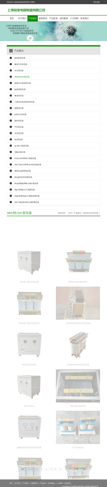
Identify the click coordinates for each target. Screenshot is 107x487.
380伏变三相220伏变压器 (29, 335)
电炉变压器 (19, 121)
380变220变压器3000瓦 (77, 293)
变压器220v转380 (29, 376)
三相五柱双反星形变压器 (24, 102)
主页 (70, 213)
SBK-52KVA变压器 (77, 418)
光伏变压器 (19, 133)
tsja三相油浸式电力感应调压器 (26, 202)
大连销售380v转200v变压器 (78, 376)
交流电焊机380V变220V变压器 (77, 335)
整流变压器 (19, 96)
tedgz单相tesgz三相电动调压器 (27, 196)
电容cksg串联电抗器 (22, 171)
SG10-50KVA (29, 418)
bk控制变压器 (19, 58)
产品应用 (53, 18)
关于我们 (22, 18)
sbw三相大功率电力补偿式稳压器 (27, 165)
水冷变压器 (19, 70)
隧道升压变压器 (20, 64)
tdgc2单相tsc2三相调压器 (24, 190)
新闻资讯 (43, 18)
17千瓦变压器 (77, 459)
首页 (12, 18)
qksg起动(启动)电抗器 (23, 177)
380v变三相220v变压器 (29, 293)
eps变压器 (18, 139)
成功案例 (64, 18)
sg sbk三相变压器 (21, 146)
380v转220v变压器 (22, 77)
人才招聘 (74, 18)
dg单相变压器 (20, 89)
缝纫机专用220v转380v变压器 (29, 459)
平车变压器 (19, 127)
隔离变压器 (19, 108)
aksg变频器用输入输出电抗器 (26, 183)
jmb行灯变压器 (20, 114)
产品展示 (32, 18)
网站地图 (96, 2)
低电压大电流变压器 (22, 83)
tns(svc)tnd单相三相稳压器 (25, 158)
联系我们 (84, 18)
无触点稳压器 (19, 152)
